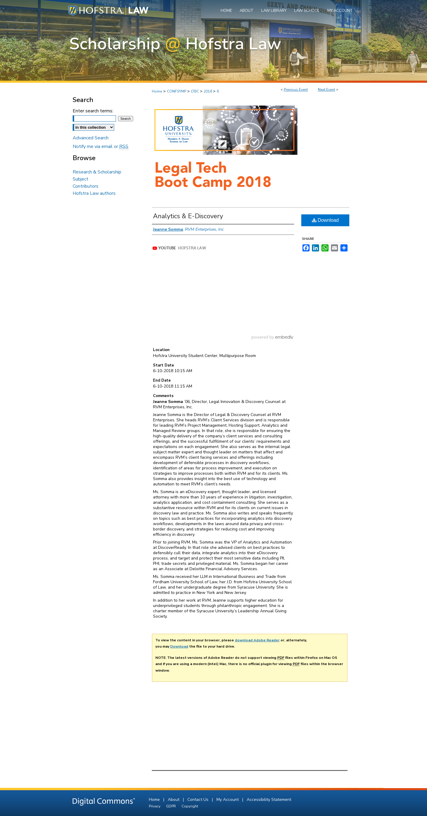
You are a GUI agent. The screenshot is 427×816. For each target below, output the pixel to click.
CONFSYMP (177, 91)
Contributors (85, 186)
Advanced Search (91, 138)
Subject (80, 179)
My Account (228, 799)
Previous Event (296, 89)
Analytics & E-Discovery (188, 216)
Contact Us (198, 799)
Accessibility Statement (269, 799)
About (174, 799)
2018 (208, 91)
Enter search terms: (93, 111)
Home (157, 91)
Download (325, 220)
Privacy (155, 806)
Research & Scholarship (97, 172)
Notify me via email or (100, 146)
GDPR (171, 806)
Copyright (189, 806)
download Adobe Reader (257, 640)
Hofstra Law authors (94, 193)
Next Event (326, 89)
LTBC (195, 91)
